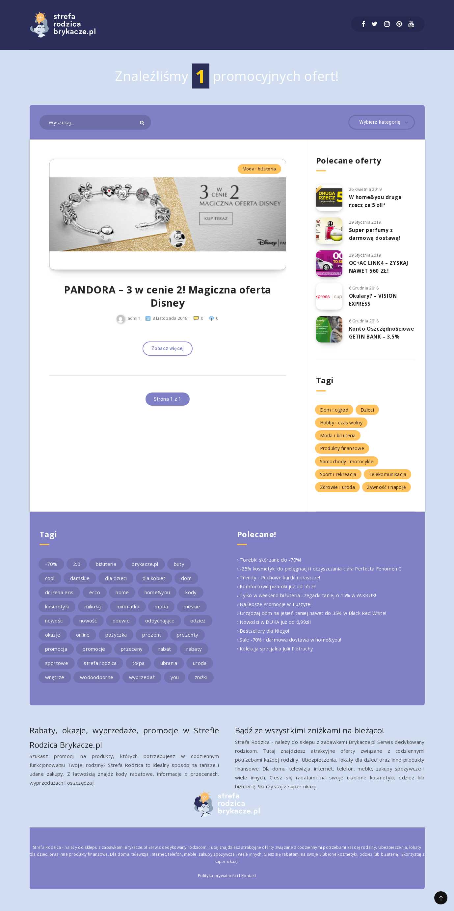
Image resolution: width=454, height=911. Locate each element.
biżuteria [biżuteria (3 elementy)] (106, 569)
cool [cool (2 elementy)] (50, 583)
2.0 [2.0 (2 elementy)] (76, 569)
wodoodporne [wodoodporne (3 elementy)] (96, 682)
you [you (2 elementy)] (175, 682)
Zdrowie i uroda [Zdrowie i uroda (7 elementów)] (337, 492)
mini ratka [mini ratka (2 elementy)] (128, 612)
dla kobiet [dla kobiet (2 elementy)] (154, 583)
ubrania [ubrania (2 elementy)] (168, 668)
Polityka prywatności (218, 881)
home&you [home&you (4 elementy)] (157, 598)
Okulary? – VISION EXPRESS (374, 299)
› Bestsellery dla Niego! (264, 636)
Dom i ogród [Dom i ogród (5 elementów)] (334, 415)
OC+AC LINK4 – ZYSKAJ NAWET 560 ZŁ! (380, 266)
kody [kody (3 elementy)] (191, 598)
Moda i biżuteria (259, 169)
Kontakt (248, 881)
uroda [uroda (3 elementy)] (200, 668)
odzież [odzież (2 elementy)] (198, 626)
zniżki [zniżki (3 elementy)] (201, 682)
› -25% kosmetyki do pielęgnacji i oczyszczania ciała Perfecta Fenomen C (322, 574)
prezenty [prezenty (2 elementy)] (187, 640)
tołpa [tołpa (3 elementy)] (138, 668)
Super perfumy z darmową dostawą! (376, 233)
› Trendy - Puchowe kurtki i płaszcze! (280, 583)
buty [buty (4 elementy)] (179, 569)
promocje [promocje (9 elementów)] (94, 654)
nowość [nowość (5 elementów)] (88, 626)
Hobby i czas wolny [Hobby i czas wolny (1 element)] (341, 428)
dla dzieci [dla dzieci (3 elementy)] (116, 583)
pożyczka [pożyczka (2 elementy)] (116, 640)
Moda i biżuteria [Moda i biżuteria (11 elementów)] (338, 441)
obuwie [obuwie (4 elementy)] (121, 626)
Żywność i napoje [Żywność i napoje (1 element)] (386, 492)
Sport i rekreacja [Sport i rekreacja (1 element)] (338, 479)
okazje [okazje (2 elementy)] (53, 640)
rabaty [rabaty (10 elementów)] (194, 654)
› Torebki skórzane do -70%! (270, 565)
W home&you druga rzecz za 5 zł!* (376, 200)
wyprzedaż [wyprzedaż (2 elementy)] (142, 682)
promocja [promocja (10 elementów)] (56, 654)
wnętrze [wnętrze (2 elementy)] (55, 682)
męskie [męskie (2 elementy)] (192, 612)
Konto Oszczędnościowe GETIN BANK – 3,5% (375, 336)
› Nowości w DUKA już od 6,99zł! (275, 627)
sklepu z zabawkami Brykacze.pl (116, 852)
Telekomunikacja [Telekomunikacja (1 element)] (388, 479)
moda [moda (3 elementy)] (161, 612)
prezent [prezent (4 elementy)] (151, 640)
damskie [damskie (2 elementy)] (80, 583)
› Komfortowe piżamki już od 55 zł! (277, 592)
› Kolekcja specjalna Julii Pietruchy (276, 654)
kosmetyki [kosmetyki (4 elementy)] (57, 612)
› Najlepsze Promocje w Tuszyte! (276, 609)
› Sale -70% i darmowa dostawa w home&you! (291, 645)
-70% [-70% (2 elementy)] (51, 569)
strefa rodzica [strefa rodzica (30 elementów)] (100, 668)
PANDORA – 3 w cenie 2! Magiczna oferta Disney (168, 308)
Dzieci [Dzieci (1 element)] (367, 415)
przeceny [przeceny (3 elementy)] (132, 654)
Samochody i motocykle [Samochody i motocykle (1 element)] (346, 467)
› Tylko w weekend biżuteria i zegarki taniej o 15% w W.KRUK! (310, 600)
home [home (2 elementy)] (122, 598)
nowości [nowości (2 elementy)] (54, 626)
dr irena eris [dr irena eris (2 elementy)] (59, 598)
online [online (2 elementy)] (83, 640)
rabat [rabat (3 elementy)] (164, 654)
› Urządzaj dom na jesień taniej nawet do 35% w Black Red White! (314, 618)
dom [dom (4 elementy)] (186, 583)
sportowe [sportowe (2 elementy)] (56, 668)
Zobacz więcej (167, 361)
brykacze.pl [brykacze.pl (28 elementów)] (145, 569)
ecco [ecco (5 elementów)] (94, 598)
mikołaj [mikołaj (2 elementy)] (93, 612)
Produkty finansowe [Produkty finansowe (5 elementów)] (342, 454)
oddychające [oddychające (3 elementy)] (159, 626)
